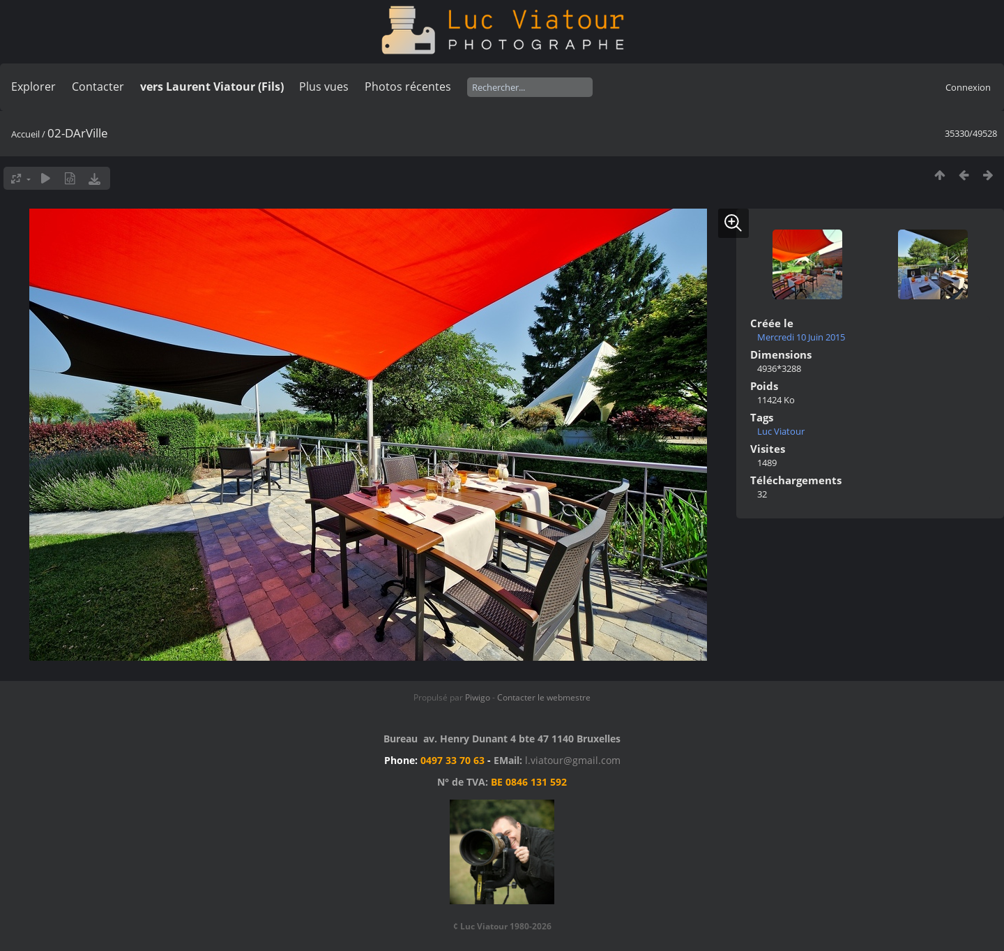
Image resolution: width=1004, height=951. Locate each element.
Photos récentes (408, 86)
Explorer (33, 86)
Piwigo (477, 697)
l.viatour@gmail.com (573, 760)
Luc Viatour (781, 431)
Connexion (968, 87)
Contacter (98, 86)
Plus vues (324, 86)
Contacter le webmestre (544, 697)
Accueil (25, 134)
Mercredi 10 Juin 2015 (801, 337)
